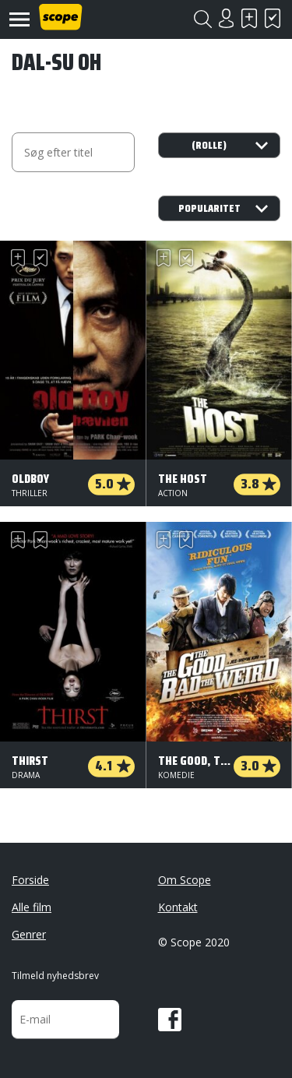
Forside (30, 879)
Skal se (249, 18)
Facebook (169, 1019)
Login (225, 18)
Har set (272, 18)
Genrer (29, 934)
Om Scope (184, 879)
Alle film (31, 907)
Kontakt (178, 907)
